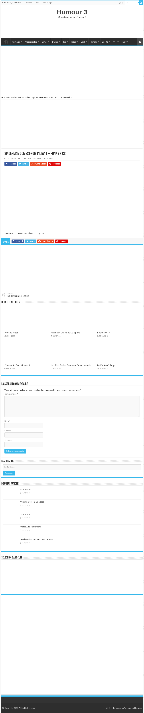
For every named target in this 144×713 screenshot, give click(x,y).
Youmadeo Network (133, 708)
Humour (93, 42)
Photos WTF (103, 332)
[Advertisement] (72, 28)
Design (55, 42)
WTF (115, 42)
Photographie (31, 42)
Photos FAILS (11, 332)
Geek (83, 42)
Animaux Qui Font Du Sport (65, 332)
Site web (8, 440)
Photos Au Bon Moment (17, 365)
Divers (44, 42)
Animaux (16, 42)
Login (37, 3)
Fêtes (73, 42)
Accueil (29, 3)
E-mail (7, 431)
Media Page (47, 3)
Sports (105, 42)
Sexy (124, 42)
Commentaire (11, 394)
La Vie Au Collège (106, 365)
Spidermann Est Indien (20, 97)
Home (6, 41)
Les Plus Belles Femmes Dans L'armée (71, 365)
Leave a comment (34, 159)
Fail (64, 42)
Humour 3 (72, 12)
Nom (7, 421)
